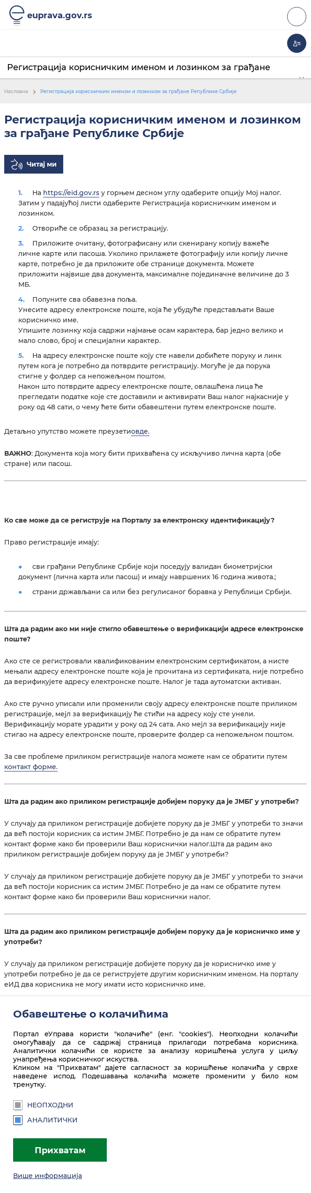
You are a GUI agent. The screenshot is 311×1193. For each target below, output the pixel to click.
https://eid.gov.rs (71, 193)
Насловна (16, 91)
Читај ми (42, 164)
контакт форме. (31, 767)
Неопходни (43, 1105)
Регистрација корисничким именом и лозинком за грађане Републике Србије (138, 91)
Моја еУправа (296, 43)
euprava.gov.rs (59, 15)
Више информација (47, 1175)
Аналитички (45, 1120)
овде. (140, 431)
